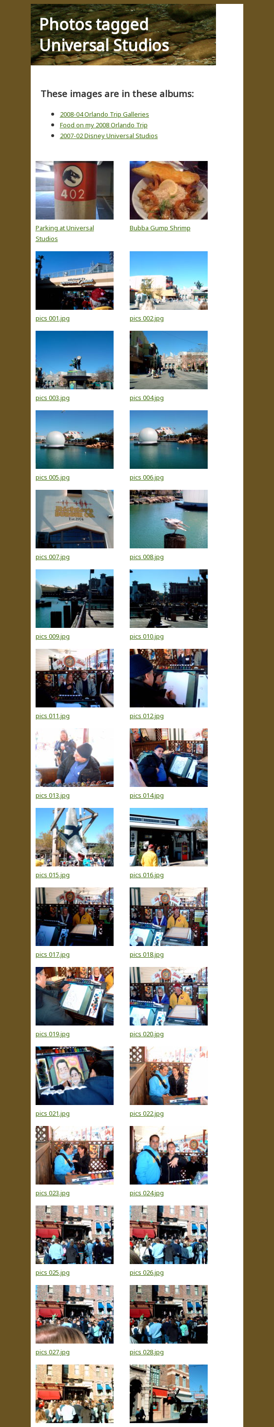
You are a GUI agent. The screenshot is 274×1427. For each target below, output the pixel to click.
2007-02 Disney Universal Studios (109, 135)
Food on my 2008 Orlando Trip (104, 125)
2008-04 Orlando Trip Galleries (104, 114)
